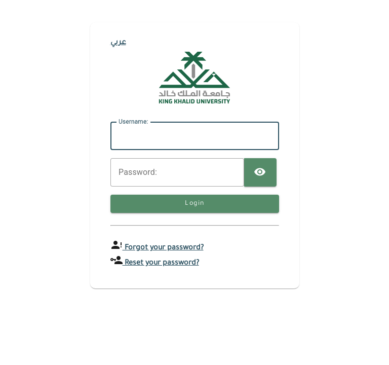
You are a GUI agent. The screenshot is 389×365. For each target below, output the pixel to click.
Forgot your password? (163, 248)
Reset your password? (161, 264)
